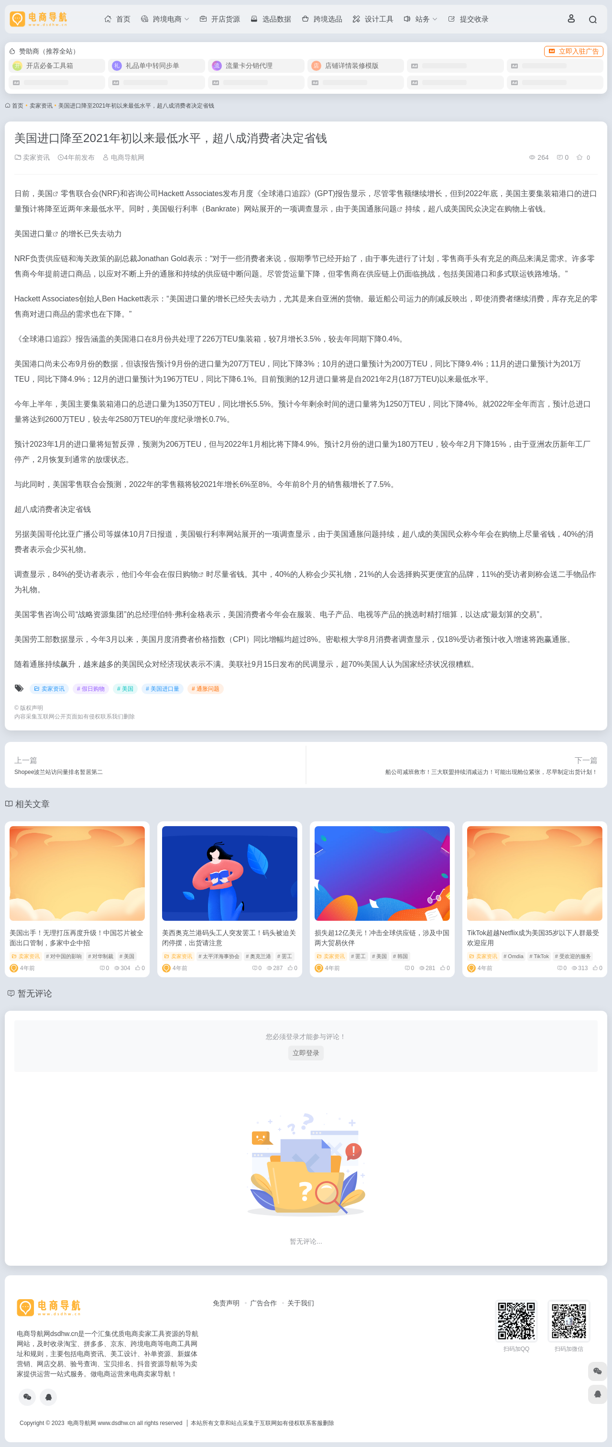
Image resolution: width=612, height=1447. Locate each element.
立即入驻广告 (573, 51)
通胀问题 (381, 209)
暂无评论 (35, 993)
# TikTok (539, 956)
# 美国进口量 (162, 688)
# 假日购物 (91, 688)
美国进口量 (33, 234)
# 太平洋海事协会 (219, 956)
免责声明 (226, 1303)
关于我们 (300, 1303)
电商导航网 (123, 157)
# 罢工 (284, 956)
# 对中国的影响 (64, 956)
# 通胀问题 (205, 688)
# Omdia (513, 956)
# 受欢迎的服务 (573, 956)
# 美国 (125, 688)
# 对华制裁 (100, 956)
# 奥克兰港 (258, 956)
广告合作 (263, 1303)
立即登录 (306, 1053)
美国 (45, 193)
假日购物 (182, 574)
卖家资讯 (41, 105)
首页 (17, 105)
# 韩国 (400, 956)
